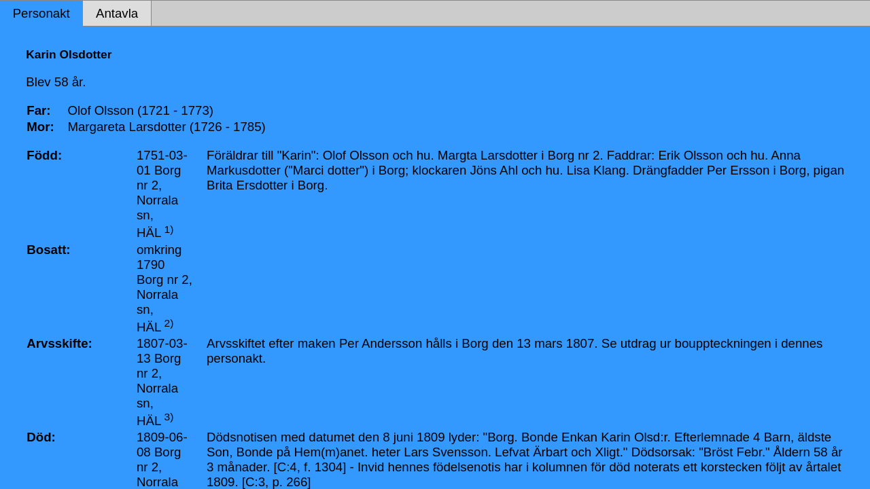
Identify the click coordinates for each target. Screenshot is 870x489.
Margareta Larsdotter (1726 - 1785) (166, 127)
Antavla (117, 13)
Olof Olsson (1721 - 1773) (140, 110)
